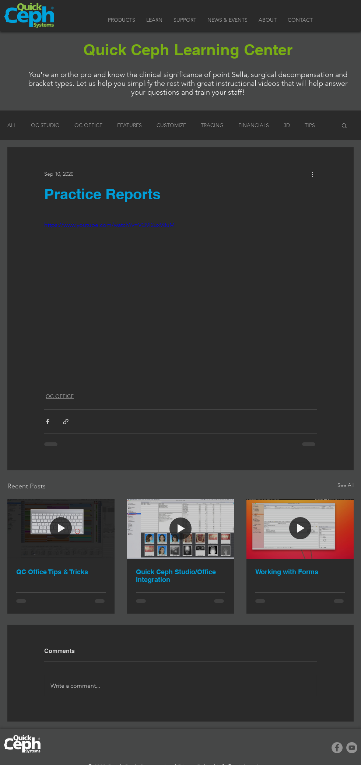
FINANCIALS (253, 125)
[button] (121, 20)
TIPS (310, 125)
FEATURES (129, 125)
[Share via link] (65, 421)
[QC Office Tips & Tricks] (61, 529)
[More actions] (312, 173)
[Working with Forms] (300, 529)
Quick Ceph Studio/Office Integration (176, 575)
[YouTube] (351, 747)
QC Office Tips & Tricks (52, 572)
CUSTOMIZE (171, 125)
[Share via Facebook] (47, 421)
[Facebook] (337, 747)
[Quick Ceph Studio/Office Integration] (180, 529)
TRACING (212, 125)
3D (287, 125)
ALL (11, 125)
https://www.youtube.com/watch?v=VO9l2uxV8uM (109, 224)
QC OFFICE (88, 125)
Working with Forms (286, 572)
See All (345, 485)
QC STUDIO (45, 125)
